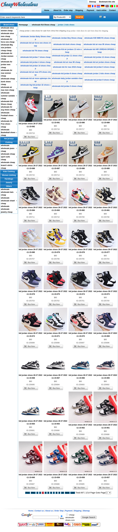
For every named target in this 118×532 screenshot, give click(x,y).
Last (72, 493)
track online (101, 10)
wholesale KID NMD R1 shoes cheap (99, 38)
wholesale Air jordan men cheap (6, 64)
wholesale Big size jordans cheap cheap (7, 47)
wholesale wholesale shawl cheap (8, 201)
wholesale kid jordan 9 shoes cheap (100, 80)
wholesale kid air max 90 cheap (67, 62)
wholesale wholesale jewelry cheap (7, 209)
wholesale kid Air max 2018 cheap (67, 67)
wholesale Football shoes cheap (7, 115)
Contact (112, 10)
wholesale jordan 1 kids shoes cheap (99, 74)
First (28, 493)
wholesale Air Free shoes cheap (6, 124)
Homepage (23, 25)
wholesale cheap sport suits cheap (8, 157)
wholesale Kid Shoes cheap (43, 25)
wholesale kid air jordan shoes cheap (99, 62)
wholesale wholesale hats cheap (7, 192)
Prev (33, 493)
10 (62, 493)
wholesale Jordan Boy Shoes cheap (67, 38)
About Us (57, 10)
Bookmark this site (107, 2)
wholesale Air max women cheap (6, 73)
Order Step (59, 511)
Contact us (39, 511)
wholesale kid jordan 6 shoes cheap (67, 74)
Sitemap (92, 2)
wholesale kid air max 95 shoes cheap (99, 44)
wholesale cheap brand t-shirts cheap (8, 165)
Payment (90, 10)
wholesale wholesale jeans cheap (7, 148)
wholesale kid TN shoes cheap (35, 51)
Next (67, 493)
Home (46, 10)
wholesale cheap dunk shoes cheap (8, 81)
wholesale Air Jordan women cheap (7, 56)
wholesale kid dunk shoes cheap (67, 44)
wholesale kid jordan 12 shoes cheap (99, 57)
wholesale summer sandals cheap (8, 95)
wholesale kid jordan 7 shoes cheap (35, 57)
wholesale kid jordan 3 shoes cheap (67, 86)
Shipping (79, 10)
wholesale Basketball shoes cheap (8, 132)
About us (49, 511)
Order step (68, 10)
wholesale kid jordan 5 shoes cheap (100, 67)
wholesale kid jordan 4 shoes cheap (35, 62)
